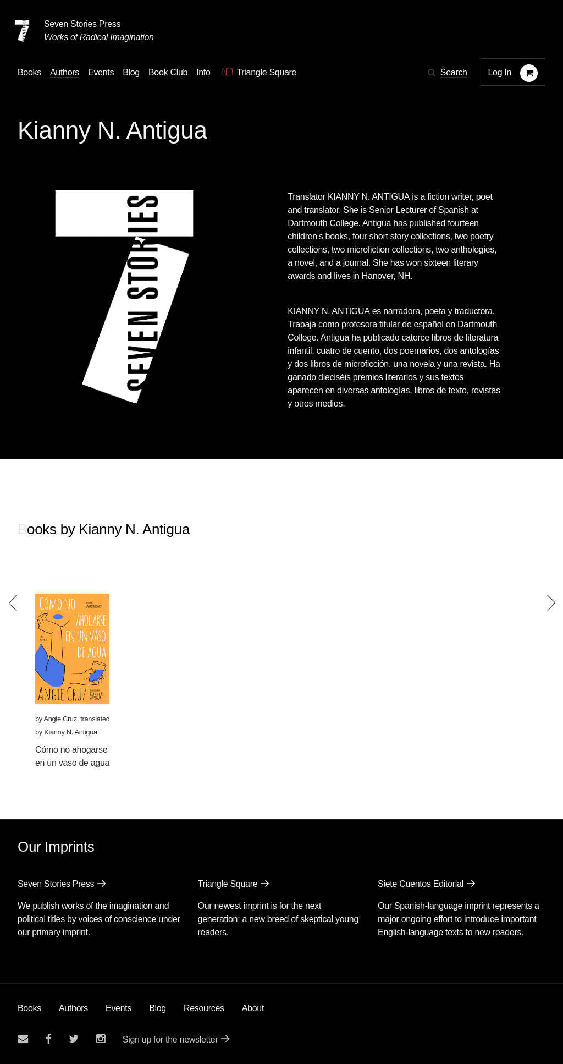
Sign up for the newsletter (170, 1039)
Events (118, 1008)
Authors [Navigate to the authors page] (64, 72)
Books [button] (29, 72)
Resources (204, 1008)
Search (453, 72)
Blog (157, 1008)
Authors (73, 1008)
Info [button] (203, 72)
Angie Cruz (59, 719)
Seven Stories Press (82, 24)
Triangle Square (228, 884)
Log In (500, 72)
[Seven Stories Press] (22, 31)
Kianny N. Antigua (70, 732)
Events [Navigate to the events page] (101, 72)
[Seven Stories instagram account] (100, 1039)
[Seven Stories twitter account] (74, 1039)
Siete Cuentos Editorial (420, 884)
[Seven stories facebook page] (49, 1039)
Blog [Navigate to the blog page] (131, 72)
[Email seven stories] (23, 1039)
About (253, 1008)
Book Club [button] (167, 72)
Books (29, 1008)
